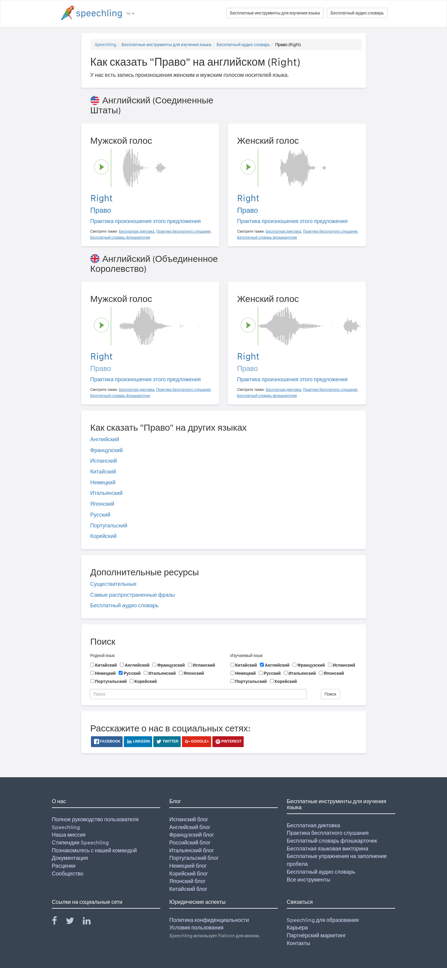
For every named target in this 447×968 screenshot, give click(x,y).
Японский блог (187, 881)
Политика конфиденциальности (209, 920)
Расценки (63, 866)
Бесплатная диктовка (313, 825)
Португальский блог (194, 858)
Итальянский (106, 493)
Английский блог (190, 827)
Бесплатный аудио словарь (357, 13)
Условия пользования (196, 927)
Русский (100, 514)
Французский (106, 450)
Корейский (103, 536)
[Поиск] (198, 694)
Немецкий (103, 482)
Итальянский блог (191, 850)
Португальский (108, 525)
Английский (104, 439)
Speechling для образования (323, 920)
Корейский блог (188, 873)
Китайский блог (188, 889)
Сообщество (67, 873)
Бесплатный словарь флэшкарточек (332, 841)
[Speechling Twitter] (74, 922)
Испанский (103, 460)
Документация (70, 858)
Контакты (298, 943)
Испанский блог (188, 819)
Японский (102, 504)
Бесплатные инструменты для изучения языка (275, 13)
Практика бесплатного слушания (328, 833)
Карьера (297, 927)
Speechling (105, 44)
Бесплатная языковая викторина (327, 848)
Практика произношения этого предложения (145, 221)
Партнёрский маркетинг (316, 935)
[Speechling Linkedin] (90, 922)
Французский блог (191, 834)
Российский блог (190, 842)
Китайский (103, 471)
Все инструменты (308, 879)
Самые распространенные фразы (132, 595)
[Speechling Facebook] (58, 922)
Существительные (113, 584)
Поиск (330, 694)
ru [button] (130, 13)
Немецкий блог (188, 866)
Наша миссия (69, 834)
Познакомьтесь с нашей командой (94, 850)
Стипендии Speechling (80, 842)
